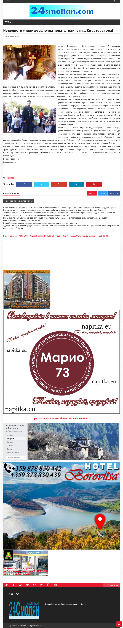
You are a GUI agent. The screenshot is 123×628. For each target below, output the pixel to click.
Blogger (92, 193)
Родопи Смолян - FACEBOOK (15, 236)
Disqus (103, 193)
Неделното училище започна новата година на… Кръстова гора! (58, 30)
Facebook (114, 193)
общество (10, 178)
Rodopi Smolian (12, 626)
